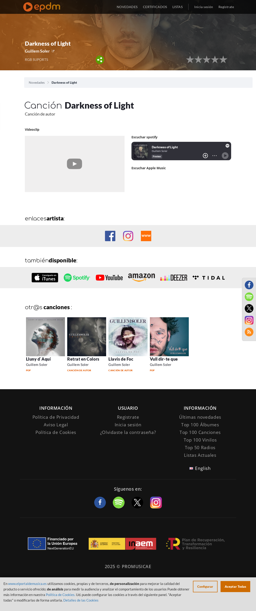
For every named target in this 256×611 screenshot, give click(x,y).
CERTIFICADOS (155, 7)
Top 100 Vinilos (200, 440)
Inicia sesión (203, 7)
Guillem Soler (37, 50)
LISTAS (177, 7)
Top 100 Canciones (200, 432)
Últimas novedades (200, 417)
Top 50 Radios (200, 448)
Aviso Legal (56, 425)
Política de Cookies (55, 432)
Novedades (37, 82)
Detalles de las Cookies (81, 600)
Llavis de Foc (120, 359)
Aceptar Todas (235, 586)
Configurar (205, 586)
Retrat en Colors (83, 359)
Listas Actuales (200, 455)
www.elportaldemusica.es (27, 583)
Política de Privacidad (55, 417)
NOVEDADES (127, 7)
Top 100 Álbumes (200, 425)
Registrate (128, 417)
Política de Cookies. (60, 595)
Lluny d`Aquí (38, 359)
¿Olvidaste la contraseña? (128, 432)
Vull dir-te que (164, 359)
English (203, 468)
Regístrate (226, 7)
